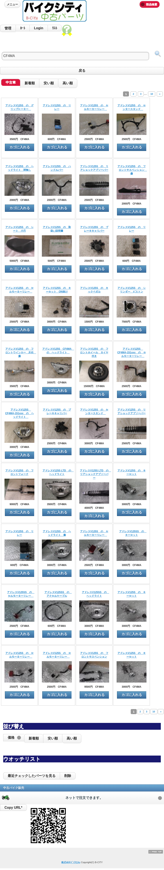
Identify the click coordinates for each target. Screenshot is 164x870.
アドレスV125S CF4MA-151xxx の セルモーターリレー (131, 352)
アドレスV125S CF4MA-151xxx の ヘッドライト (19, 413)
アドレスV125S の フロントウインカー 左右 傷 (20, 352)
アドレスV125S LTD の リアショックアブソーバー (95, 474)
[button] (13, 737)
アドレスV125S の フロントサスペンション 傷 (132, 170)
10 (151, 94)
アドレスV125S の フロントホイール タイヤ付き (94, 352)
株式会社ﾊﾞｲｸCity (70, 862)
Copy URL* (13, 807)
